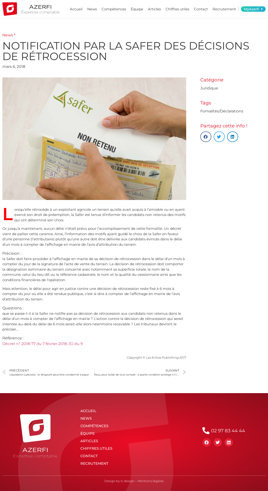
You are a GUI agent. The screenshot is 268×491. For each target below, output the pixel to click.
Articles (154, 9)
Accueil (76, 9)
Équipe (137, 9)
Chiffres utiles (177, 9)
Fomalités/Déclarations (221, 111)
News (92, 9)
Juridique (209, 88)
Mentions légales (151, 481)
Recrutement (224, 9)
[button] (205, 136)
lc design (127, 481)
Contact (201, 9)
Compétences (114, 9)
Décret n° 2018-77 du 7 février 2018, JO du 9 (42, 343)
